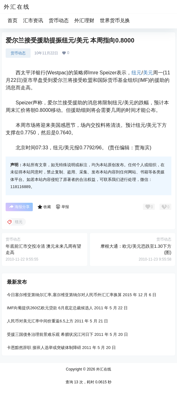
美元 (148, 72)
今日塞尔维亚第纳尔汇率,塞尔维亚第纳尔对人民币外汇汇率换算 (64, 294)
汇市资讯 (33, 20)
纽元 (136, 72)
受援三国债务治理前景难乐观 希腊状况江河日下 (50, 334)
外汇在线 (103, 369)
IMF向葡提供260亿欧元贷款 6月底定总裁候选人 (50, 308)
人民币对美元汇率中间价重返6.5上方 (40, 321)
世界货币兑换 (115, 20)
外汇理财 (84, 20)
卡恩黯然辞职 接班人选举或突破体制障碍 (44, 347)
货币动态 (59, 20)
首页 (12, 20)
